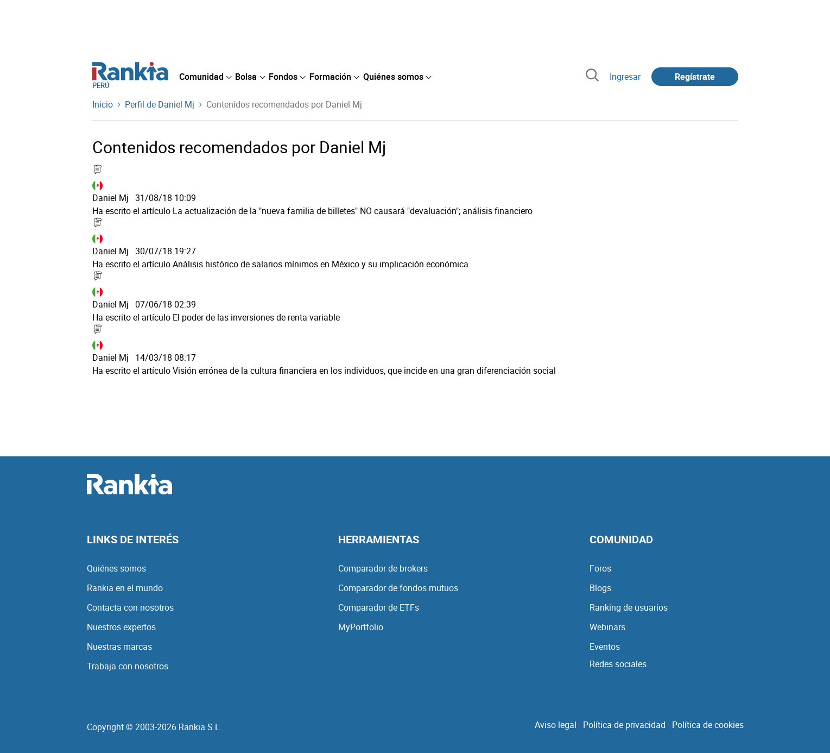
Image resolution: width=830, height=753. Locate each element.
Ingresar (625, 77)
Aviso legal (555, 725)
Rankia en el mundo (125, 588)
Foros (600, 568)
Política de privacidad (624, 725)
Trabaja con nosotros (127, 666)
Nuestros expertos (121, 627)
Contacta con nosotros (130, 607)
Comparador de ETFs (378, 607)
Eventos (605, 646)
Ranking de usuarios (629, 607)
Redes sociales (618, 664)
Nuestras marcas (119, 646)
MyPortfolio (360, 627)
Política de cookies (708, 725)
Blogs (600, 588)
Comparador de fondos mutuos (398, 588)
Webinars (607, 627)
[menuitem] (205, 76)
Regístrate (695, 77)
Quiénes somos (116, 568)
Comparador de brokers (383, 568)
